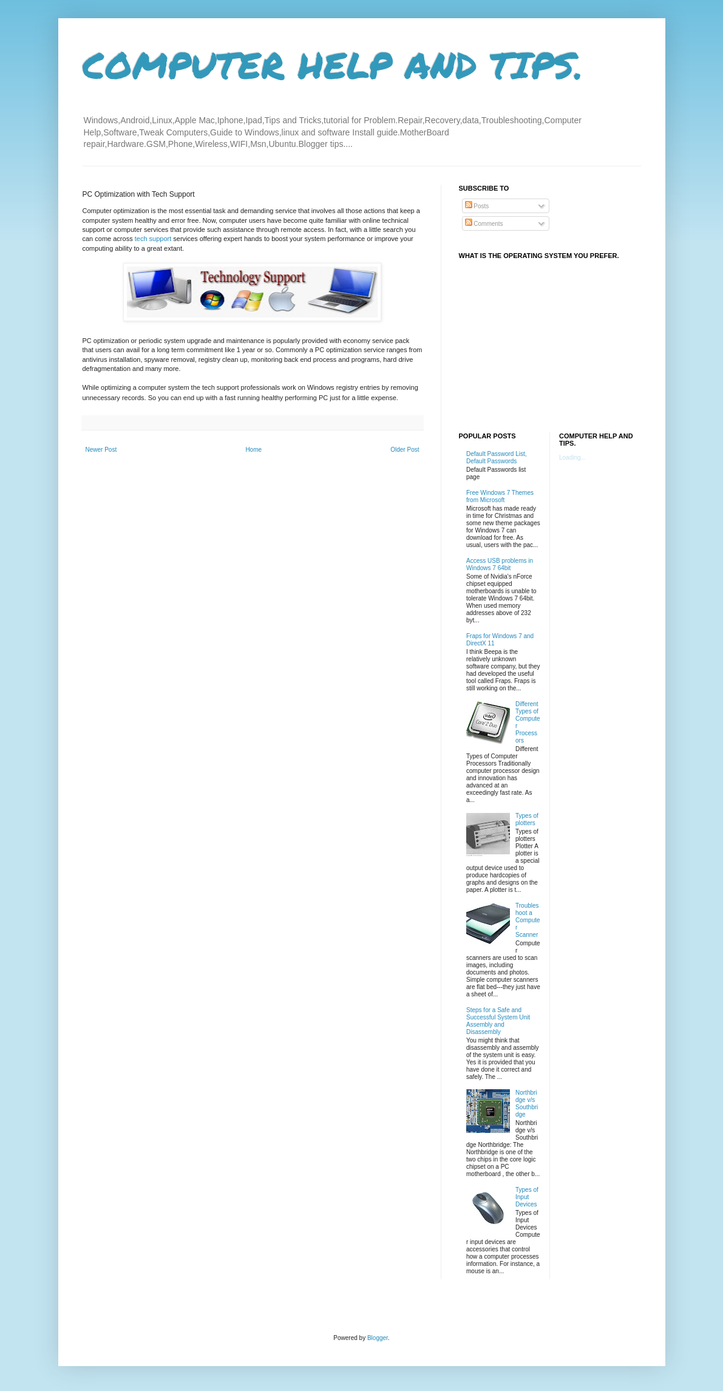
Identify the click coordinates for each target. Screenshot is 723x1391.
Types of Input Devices (526, 1197)
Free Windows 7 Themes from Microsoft (500, 496)
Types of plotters (526, 819)
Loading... (572, 457)
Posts (477, 206)
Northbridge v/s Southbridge (526, 1103)
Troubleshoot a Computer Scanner (527, 920)
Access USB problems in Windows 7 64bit (499, 564)
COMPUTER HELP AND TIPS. (333, 64)
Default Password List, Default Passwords (496, 457)
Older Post (404, 449)
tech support (153, 238)
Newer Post (101, 449)
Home (253, 449)
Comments (484, 223)
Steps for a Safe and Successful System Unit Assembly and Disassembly (498, 1021)
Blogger (377, 1338)
